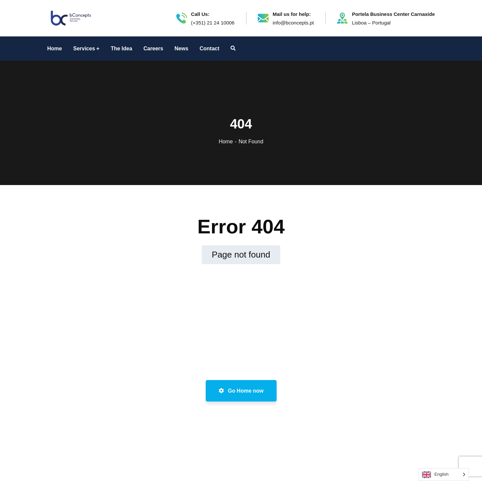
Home (226, 141)
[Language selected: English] (443, 474)
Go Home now (241, 391)
